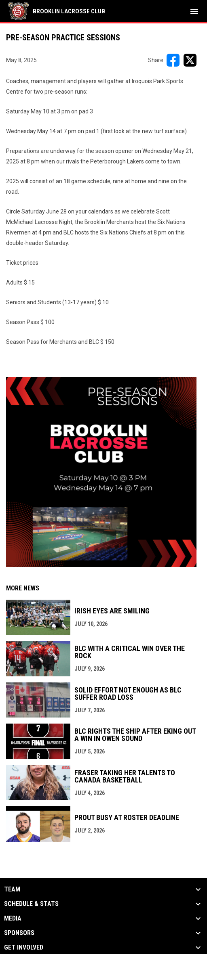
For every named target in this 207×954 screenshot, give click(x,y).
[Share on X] (190, 60)
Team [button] (12, 889)
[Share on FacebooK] (173, 60)
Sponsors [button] (19, 933)
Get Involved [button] (23, 947)
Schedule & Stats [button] (31, 904)
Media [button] (12, 918)
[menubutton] (194, 11)
